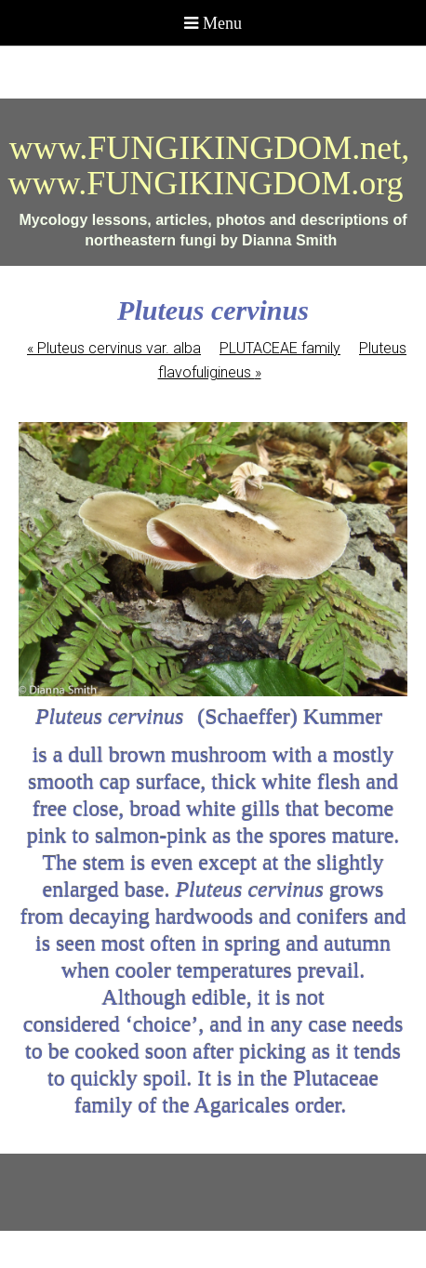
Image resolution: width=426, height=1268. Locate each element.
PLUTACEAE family (280, 348)
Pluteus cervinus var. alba (114, 348)
